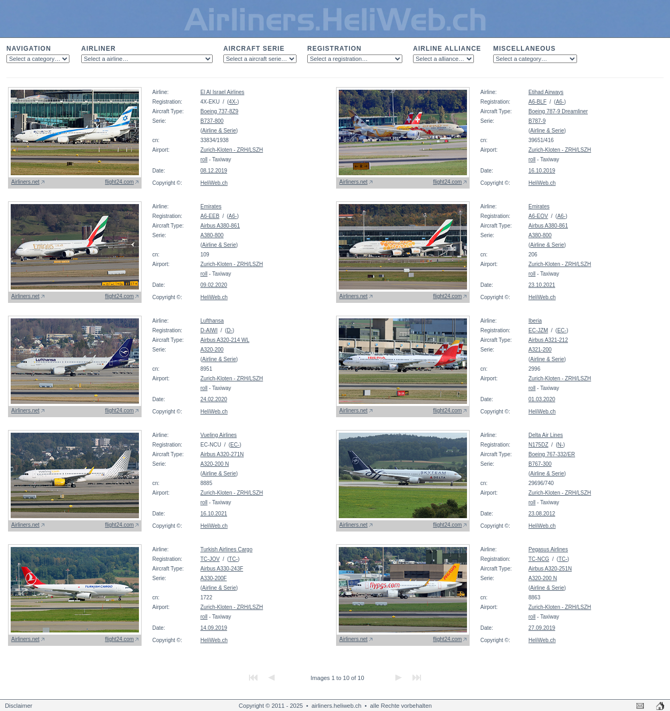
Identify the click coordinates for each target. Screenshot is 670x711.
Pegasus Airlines (548, 549)
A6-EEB (210, 216)
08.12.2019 (213, 171)
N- (560, 445)
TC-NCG (538, 559)
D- (229, 330)
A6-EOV (538, 216)
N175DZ (538, 445)
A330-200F (213, 578)
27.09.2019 (541, 628)
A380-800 (211, 235)
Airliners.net (25, 182)
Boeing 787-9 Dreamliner (558, 111)
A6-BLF (537, 102)
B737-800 (211, 121)
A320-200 (211, 350)
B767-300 (539, 464)
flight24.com (119, 182)
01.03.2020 (541, 399)
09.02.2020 (213, 285)
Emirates (210, 206)
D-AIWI (208, 330)
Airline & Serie (219, 131)
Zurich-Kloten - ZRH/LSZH (231, 150)
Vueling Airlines (218, 435)
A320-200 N (214, 464)
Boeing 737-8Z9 (219, 111)
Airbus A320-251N (550, 569)
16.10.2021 (213, 514)
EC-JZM (538, 330)
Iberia (535, 321)
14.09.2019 (213, 628)
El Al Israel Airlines (222, 92)
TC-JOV (210, 559)
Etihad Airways (546, 92)
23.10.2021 (541, 285)
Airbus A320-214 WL (225, 340)
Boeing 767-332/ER (551, 454)
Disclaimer (18, 705)
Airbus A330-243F (221, 569)
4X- (233, 102)
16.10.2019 (541, 171)
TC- (233, 559)
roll (203, 159)
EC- (561, 330)
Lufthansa (212, 321)
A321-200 (539, 350)
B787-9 (537, 121)
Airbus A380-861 (220, 226)
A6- (560, 102)
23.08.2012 (541, 514)
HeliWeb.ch (214, 183)
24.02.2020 (213, 399)
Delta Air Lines (545, 435)
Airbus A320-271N (222, 454)
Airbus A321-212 (548, 340)
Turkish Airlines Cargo (226, 549)
